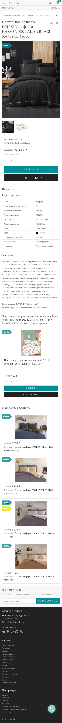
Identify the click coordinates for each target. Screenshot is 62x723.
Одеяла (5, 651)
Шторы (5, 671)
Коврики (5, 665)
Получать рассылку (48, 601)
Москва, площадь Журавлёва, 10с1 (18, 615)
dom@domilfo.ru (11, 627)
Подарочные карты (9, 683)
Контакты (5, 704)
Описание (7, 255)
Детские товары (8, 660)
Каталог (8, 8)
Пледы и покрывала (9, 657)
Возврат (5, 701)
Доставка (5, 698)
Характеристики (11, 195)
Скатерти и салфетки (10, 674)
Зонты (4, 680)
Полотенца (6, 662)
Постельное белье (9, 645)
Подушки (5, 648)
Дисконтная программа (11, 706)
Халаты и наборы (8, 668)
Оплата (5, 695)
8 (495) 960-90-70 (14, 621)
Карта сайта (6, 712)
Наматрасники (7, 654)
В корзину (31, 169)
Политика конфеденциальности (14, 709)
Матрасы (5, 677)
